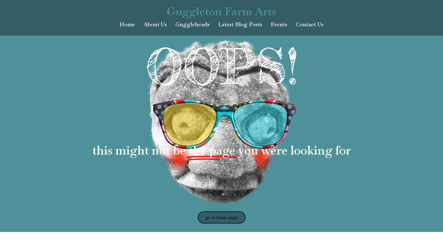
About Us (155, 24)
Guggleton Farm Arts (221, 11)
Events (279, 24)
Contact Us (309, 24)
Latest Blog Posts (240, 24)
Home (127, 24)
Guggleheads (192, 24)
